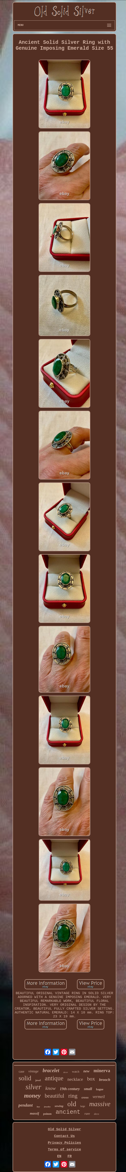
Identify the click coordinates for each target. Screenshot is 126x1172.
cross (85, 1097)
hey (38, 1106)
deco (96, 1113)
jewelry (47, 1106)
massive (99, 1104)
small (88, 1089)
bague (99, 1089)
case (21, 1071)
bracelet (51, 1070)
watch (75, 1071)
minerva (101, 1070)
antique (54, 1078)
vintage (33, 1071)
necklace (75, 1079)
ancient (68, 1112)
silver (33, 1087)
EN (59, 1156)
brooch (104, 1079)
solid (25, 1078)
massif (34, 1113)
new (86, 1071)
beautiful (54, 1096)
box (91, 1079)
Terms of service (64, 1149)
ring (72, 1096)
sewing (59, 1106)
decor (65, 1072)
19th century (70, 1089)
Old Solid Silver (64, 1129)
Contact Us (64, 1136)
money (32, 1095)
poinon (47, 1113)
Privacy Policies (64, 1143)
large (82, 1106)
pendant (25, 1105)
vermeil (99, 1096)
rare (87, 1113)
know (50, 1088)
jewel (38, 1080)
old (71, 1104)
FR (69, 1156)
